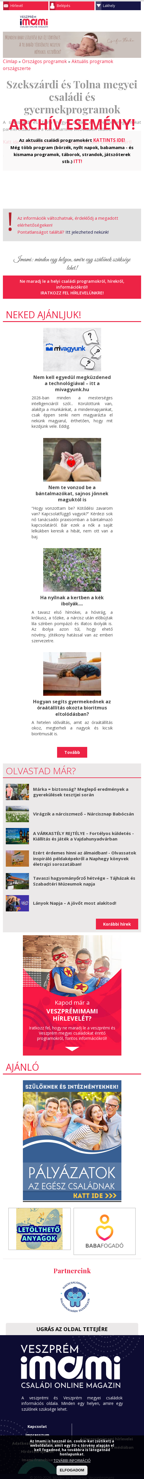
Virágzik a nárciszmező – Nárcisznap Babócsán (83, 804)
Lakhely (109, 5)
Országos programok (42, 61)
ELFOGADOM (72, 1470)
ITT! (78, 153)
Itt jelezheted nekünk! (87, 224)
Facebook (136, 21)
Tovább (72, 743)
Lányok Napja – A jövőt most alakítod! (74, 894)
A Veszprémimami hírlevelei (106, 1429)
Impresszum (37, 1425)
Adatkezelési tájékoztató (37, 1434)
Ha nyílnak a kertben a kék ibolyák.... (72, 592)
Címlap (9, 61)
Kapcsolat (37, 1417)
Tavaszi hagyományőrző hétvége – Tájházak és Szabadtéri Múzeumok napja (84, 871)
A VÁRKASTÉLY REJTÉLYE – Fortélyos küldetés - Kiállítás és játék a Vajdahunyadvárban (83, 827)
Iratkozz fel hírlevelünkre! (72, 285)
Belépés (63, 5)
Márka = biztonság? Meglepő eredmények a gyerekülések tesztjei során (80, 782)
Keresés (125, 21)
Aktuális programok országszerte (101, 61)
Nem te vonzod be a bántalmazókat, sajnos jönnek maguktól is (72, 485)
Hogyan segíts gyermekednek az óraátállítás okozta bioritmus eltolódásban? (72, 699)
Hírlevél (16, 5)
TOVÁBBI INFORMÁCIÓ (72, 1460)
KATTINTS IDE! (109, 132)
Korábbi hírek (117, 915)
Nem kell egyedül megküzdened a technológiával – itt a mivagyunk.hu (72, 375)
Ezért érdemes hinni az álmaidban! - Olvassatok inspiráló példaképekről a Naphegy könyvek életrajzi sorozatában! (84, 849)
